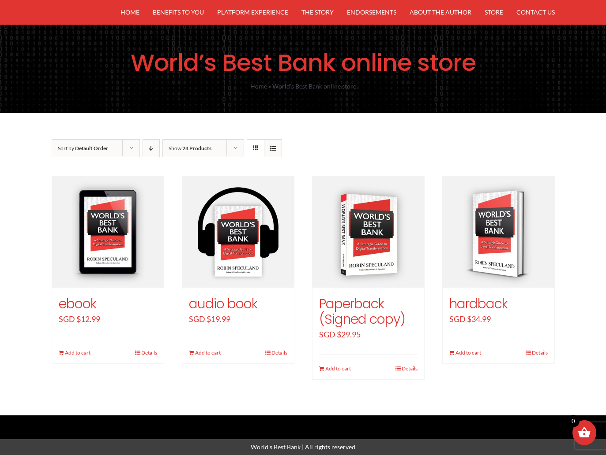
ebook (77, 304)
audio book (223, 304)
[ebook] (108, 232)
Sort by (83, 148)
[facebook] (273, 423)
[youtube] (333, 423)
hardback (478, 304)
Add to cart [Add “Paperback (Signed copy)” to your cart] (338, 368)
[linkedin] (318, 423)
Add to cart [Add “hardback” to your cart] (468, 352)
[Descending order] (151, 148)
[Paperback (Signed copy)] (368, 232)
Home (258, 86)
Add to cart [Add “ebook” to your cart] (77, 352)
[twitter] (288, 423)
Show (190, 148)
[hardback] (498, 232)
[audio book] (238, 232)
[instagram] (303, 423)
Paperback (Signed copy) (362, 312)
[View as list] (273, 148)
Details (149, 352)
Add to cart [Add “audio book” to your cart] (208, 352)
